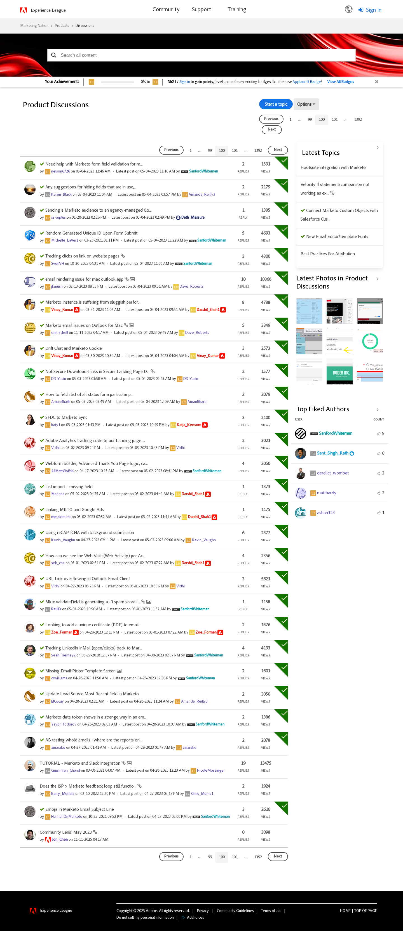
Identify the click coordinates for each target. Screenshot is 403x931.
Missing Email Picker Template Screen (81, 671)
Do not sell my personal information (145, 918)
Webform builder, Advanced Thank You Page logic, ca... (96, 464)
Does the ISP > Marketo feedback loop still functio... (88, 786)
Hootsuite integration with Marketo (333, 168)
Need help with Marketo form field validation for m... (94, 164)
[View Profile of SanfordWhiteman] (203, 172)
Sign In (373, 10)
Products (62, 26)
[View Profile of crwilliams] (59, 678)
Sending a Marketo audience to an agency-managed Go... (98, 210)
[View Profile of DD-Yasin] (58, 379)
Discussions (85, 26)
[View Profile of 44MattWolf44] (62, 471)
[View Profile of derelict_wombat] (333, 473)
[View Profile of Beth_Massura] (193, 218)
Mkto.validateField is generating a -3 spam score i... (93, 602)
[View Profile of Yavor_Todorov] (63, 725)
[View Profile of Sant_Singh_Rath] (332, 453)
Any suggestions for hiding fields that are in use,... (91, 187)
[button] (53, 55)
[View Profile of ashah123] (326, 513)
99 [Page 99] (310, 120)
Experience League (48, 10)
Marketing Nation (34, 26)
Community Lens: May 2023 (66, 832)
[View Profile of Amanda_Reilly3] (202, 195)
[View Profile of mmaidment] (61, 517)
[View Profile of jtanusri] (57, 287)
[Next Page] (272, 129)
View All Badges (340, 82)
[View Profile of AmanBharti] (60, 402)
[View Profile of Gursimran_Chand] (65, 771)
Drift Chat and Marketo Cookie (73, 348)
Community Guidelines (235, 911)
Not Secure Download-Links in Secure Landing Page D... (98, 372)
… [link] (299, 120)
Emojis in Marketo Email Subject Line (79, 809)
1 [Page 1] (290, 120)
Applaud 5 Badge (306, 82)
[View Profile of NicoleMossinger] (211, 771)
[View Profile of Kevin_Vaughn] (63, 540)
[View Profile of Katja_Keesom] (189, 425)
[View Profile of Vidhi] (55, 448)
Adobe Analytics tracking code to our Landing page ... (95, 441)
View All (339, 147)
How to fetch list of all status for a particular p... (89, 395)
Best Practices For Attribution (328, 254)
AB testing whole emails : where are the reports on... (93, 740)
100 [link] (322, 120)
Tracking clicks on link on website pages (83, 256)
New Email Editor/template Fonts (337, 237)
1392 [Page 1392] (358, 120)
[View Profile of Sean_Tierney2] (63, 656)
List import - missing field (69, 487)
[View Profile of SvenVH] (57, 264)
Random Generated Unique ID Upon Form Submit (91, 233)
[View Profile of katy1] (55, 425)
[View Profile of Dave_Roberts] (191, 287)
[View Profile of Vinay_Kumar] (62, 310)
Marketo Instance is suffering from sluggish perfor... (92, 302)
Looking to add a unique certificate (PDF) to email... (93, 625)
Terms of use (271, 911)
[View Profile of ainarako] (58, 748)
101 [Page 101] (335, 120)
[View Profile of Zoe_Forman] (61, 633)
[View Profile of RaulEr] (56, 609)
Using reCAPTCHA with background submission (89, 533)
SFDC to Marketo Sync (66, 417)
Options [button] (304, 104)
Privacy (203, 911)
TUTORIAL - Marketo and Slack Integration (80, 763)
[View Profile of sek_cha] (58, 563)
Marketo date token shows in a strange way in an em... (96, 717)
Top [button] (357, 911)
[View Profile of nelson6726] (60, 172)
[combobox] (201, 55)
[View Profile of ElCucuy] (57, 702)
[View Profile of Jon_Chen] (60, 840)
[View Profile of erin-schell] (59, 333)
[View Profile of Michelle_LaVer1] (64, 241)
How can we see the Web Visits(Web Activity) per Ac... (95, 556)
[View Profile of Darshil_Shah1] (208, 310)
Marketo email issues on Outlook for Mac (84, 325)
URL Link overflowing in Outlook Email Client (87, 579)
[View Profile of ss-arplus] (58, 218)
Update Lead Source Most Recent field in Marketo (92, 694)
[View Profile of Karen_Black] (61, 195)
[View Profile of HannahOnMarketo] (66, 817)
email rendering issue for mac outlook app (85, 279)
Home (345, 911)
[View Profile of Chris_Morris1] (202, 794)
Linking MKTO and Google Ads (74, 510)
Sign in (184, 82)
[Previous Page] (271, 119)
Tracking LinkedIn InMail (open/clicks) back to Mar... (93, 648)
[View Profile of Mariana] (57, 494)
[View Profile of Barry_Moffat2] (62, 794)
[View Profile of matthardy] (326, 493)
